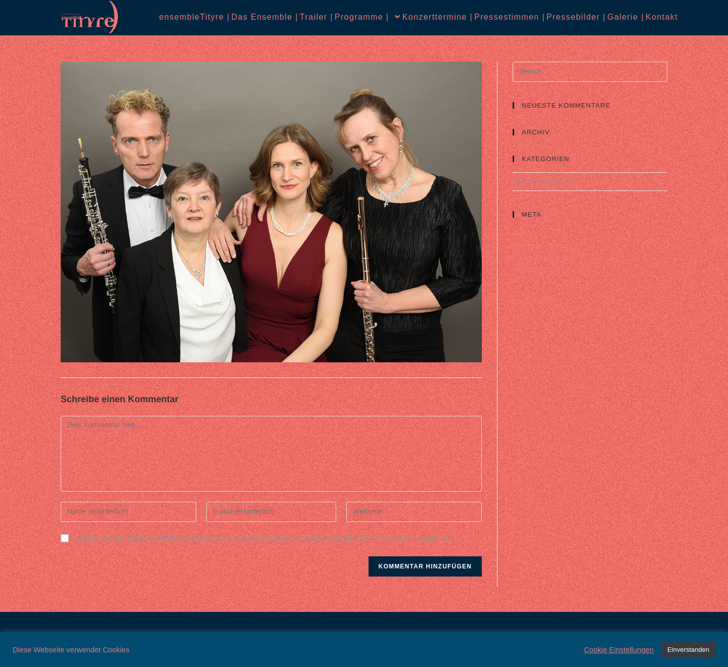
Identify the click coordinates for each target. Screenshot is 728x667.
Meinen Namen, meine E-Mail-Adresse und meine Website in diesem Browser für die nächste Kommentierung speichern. (265, 538)
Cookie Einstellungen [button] (619, 650)
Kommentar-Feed (543, 257)
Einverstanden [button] (688, 649)
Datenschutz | (567, 301)
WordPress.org (539, 269)
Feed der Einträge (545, 245)
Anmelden (531, 233)
